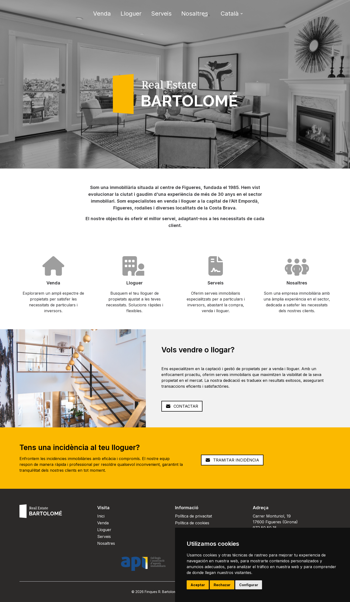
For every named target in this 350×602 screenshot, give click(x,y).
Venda (102, 13)
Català (232, 13)
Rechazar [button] (222, 585)
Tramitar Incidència (232, 460)
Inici (101, 516)
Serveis (161, 13)
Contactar (182, 406)
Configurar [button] (248, 585)
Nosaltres (194, 13)
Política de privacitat (193, 516)
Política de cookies (192, 522)
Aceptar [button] (198, 585)
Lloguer (131, 13)
